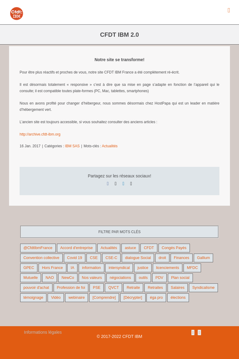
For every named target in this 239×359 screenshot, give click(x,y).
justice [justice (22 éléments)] (142, 268)
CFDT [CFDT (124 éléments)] (149, 248)
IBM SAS (72, 146)
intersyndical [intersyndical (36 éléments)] (119, 268)
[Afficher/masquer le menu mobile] (229, 10)
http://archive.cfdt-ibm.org (40, 134)
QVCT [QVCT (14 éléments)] (113, 288)
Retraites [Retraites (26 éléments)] (155, 288)
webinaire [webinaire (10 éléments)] (76, 297)
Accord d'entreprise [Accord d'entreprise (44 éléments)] (76, 248)
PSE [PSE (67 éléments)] (96, 288)
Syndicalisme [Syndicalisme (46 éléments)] (203, 288)
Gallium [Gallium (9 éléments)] (203, 258)
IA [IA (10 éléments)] (72, 268)
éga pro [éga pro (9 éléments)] (156, 297)
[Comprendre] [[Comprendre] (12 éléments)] (104, 297)
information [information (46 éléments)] (91, 268)
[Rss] (192, 332)
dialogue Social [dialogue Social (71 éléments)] (138, 258)
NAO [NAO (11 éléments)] (50, 278)
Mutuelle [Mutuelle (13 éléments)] (31, 278)
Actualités (110, 146)
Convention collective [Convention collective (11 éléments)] (41, 258)
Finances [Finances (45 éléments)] (181, 258)
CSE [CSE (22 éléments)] (94, 258)
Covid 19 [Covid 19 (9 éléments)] (74, 258)
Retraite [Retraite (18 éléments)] (133, 288)
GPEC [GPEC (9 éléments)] (29, 268)
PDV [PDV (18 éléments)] (159, 278)
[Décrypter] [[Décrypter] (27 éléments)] (133, 297)
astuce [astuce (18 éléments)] (130, 248)
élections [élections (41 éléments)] (178, 297)
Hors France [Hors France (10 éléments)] (52, 268)
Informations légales (43, 332)
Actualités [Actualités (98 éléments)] (109, 248)
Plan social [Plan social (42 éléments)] (180, 278)
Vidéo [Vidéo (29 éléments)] (56, 297)
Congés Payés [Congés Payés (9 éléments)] (174, 248)
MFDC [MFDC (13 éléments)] (192, 268)
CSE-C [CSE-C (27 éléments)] (111, 258)
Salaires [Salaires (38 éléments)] (178, 288)
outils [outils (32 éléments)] (143, 278)
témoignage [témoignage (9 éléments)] (33, 297)
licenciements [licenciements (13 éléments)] (167, 268)
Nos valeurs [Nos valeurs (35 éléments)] (92, 278)
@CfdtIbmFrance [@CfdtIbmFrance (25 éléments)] (38, 248)
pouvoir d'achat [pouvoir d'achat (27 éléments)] (36, 288)
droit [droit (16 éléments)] (162, 258)
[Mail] (199, 332)
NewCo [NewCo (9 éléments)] (67, 278)
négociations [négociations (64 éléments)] (120, 278)
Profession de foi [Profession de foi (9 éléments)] (71, 288)
